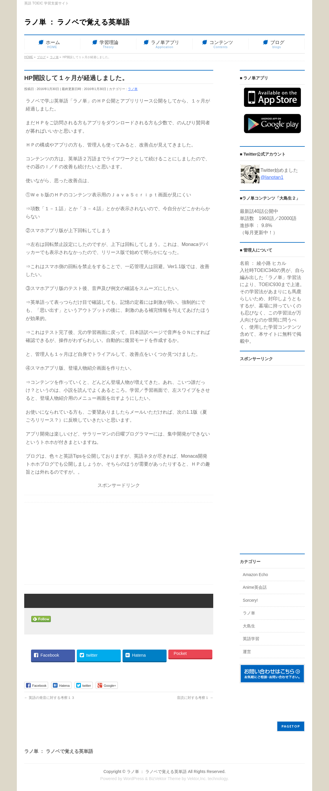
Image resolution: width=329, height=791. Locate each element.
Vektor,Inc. (197, 778)
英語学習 (251, 639)
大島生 (249, 626)
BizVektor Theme (164, 778)
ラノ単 (133, 89)
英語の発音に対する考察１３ (49, 698)
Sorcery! (250, 600)
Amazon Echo (255, 575)
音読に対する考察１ (195, 698)
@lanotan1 (272, 177)
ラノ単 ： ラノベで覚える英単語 (77, 22)
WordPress (133, 778)
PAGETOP (290, 726)
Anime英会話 (255, 587)
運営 (247, 652)
